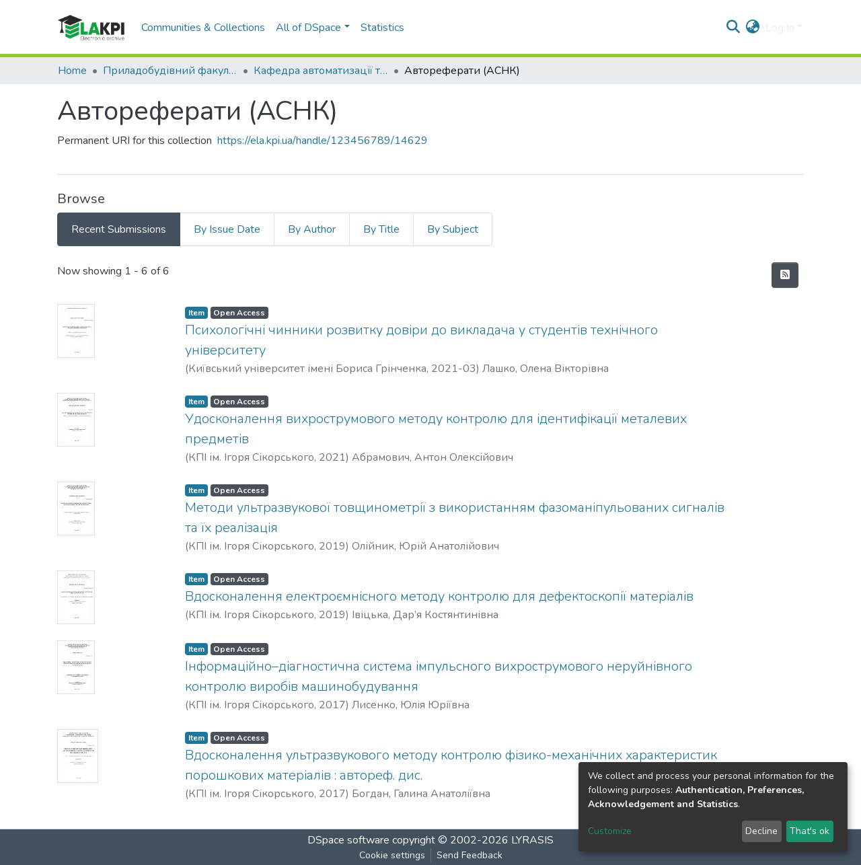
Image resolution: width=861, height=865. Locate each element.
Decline (761, 831)
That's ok (809, 831)
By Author (312, 229)
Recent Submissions (118, 229)
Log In (779, 27)
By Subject (452, 229)
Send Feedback (469, 855)
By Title (381, 229)
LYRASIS (532, 840)
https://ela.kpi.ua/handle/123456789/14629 (322, 140)
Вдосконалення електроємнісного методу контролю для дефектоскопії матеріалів (439, 596)
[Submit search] (733, 28)
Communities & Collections (203, 27)
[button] (753, 28)
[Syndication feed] (785, 275)
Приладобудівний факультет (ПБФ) (170, 70)
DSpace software (348, 840)
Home (72, 70)
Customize (610, 831)
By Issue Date (227, 229)
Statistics (382, 27)
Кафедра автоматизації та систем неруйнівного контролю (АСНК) (321, 70)
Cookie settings (392, 855)
